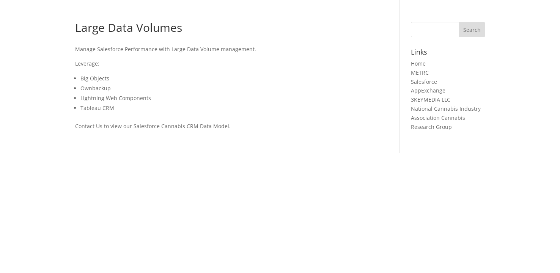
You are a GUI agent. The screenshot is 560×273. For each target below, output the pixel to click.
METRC (420, 72)
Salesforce (424, 81)
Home (418, 63)
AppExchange (428, 90)
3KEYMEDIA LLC (430, 99)
